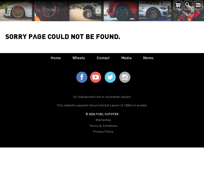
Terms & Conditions (103, 125)
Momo (148, 57)
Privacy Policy (103, 131)
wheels (79, 57)
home (56, 57)
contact (103, 57)
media (126, 57)
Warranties (103, 119)
